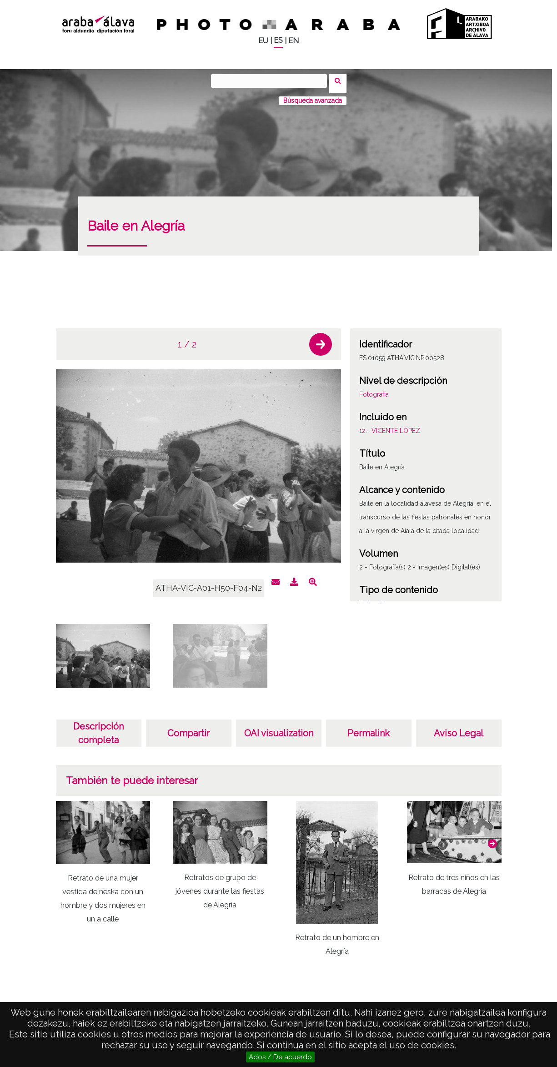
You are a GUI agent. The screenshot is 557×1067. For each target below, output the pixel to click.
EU (263, 40)
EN (293, 40)
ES (278, 40)
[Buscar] (272, 81)
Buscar (341, 80)
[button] (320, 338)
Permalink (368, 727)
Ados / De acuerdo (280, 1057)
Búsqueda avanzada (312, 95)
